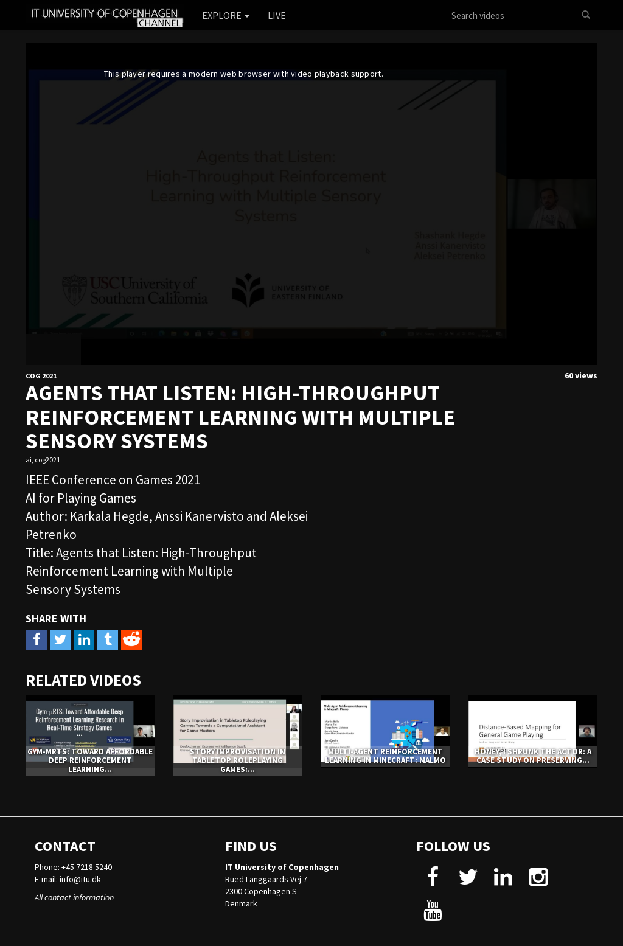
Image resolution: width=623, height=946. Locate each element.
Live (277, 15)
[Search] (585, 15)
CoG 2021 (41, 375)
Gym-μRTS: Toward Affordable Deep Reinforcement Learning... (90, 760)
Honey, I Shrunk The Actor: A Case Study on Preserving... (533, 755)
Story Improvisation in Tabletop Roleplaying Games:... (237, 760)
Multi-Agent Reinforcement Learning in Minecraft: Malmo (385, 755)
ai (29, 459)
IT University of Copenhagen (282, 866)
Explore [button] (225, 15)
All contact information (74, 897)
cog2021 (47, 459)
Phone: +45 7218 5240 (73, 866)
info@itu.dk (80, 879)
